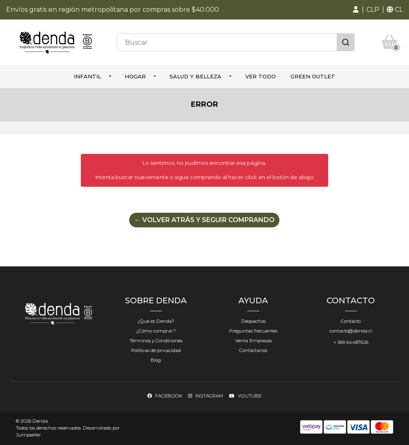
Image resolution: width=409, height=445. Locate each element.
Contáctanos (253, 350)
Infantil (87, 76)
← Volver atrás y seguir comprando (204, 220)
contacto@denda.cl (350, 331)
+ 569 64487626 (350, 342)
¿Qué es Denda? (155, 321)
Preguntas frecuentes (253, 331)
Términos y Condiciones (156, 340)
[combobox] (236, 42)
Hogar (135, 76)
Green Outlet (312, 76)
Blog (156, 360)
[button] (356, 10)
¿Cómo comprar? (156, 331)
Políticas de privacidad (156, 350)
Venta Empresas (253, 340)
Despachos (253, 321)
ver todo (260, 76)
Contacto (351, 321)
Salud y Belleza (195, 76)
